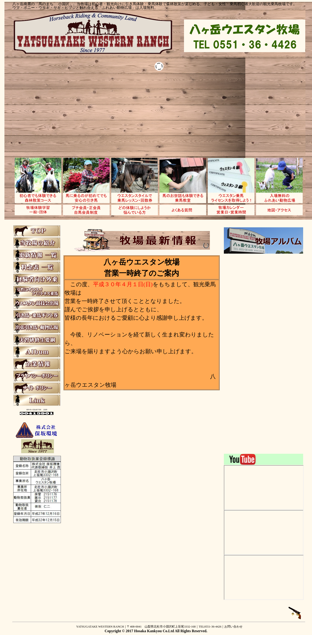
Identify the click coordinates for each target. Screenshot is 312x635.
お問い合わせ (233, 626)
